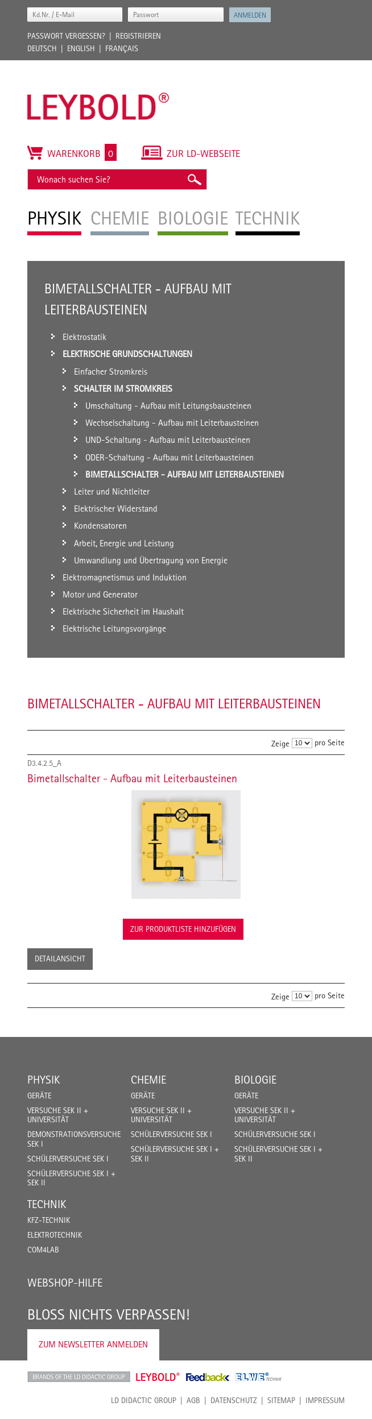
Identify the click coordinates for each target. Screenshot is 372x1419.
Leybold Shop (158, 1377)
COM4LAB (43, 1249)
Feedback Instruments (208, 1377)
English (81, 48)
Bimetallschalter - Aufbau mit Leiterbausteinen (132, 778)
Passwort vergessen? (66, 35)
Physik (43, 1079)
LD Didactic (78, 1377)
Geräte (39, 1095)
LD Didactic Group (143, 1400)
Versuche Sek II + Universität (57, 1115)
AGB (193, 1400)
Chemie (148, 1079)
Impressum (325, 1400)
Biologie (255, 1079)
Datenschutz (233, 1400)
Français (121, 48)
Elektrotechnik (54, 1234)
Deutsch (42, 48)
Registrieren (138, 35)
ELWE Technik (258, 1377)
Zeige (280, 743)
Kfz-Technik (48, 1220)
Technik (46, 1204)
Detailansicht (60, 958)
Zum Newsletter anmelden (93, 1344)
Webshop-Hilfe (64, 1282)
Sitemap (281, 1400)
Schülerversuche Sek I (68, 1158)
